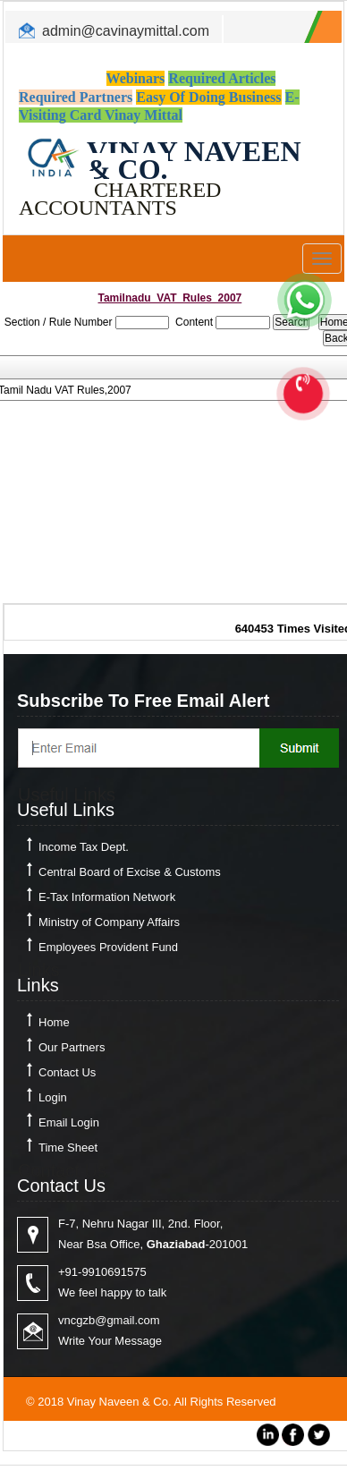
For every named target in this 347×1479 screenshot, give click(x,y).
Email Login (68, 1122)
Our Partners (71, 1047)
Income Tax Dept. (83, 847)
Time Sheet (67, 1147)
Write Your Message (110, 1340)
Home (54, 1022)
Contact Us (67, 1072)
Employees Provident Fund (108, 947)
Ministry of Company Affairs (109, 922)
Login (52, 1097)
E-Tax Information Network (106, 897)
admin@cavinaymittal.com (125, 30)
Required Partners (75, 97)
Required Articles (221, 78)
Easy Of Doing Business (208, 97)
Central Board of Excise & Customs (129, 872)
